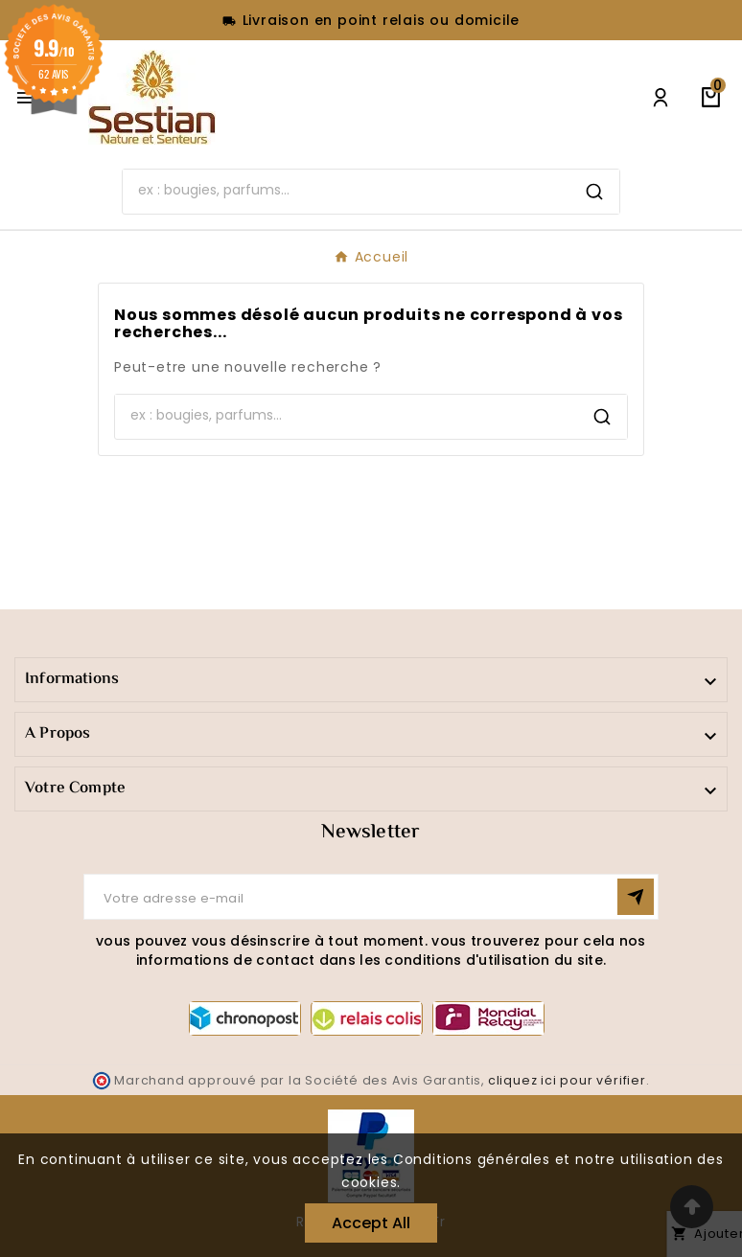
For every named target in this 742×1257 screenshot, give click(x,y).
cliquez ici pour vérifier (567, 1080)
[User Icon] (660, 97)
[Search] (346, 190)
